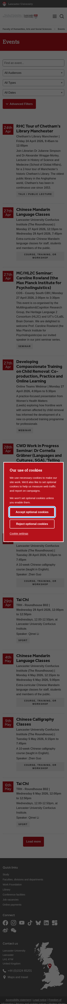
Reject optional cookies (32, 523)
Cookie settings (19, 533)
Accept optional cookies (32, 512)
